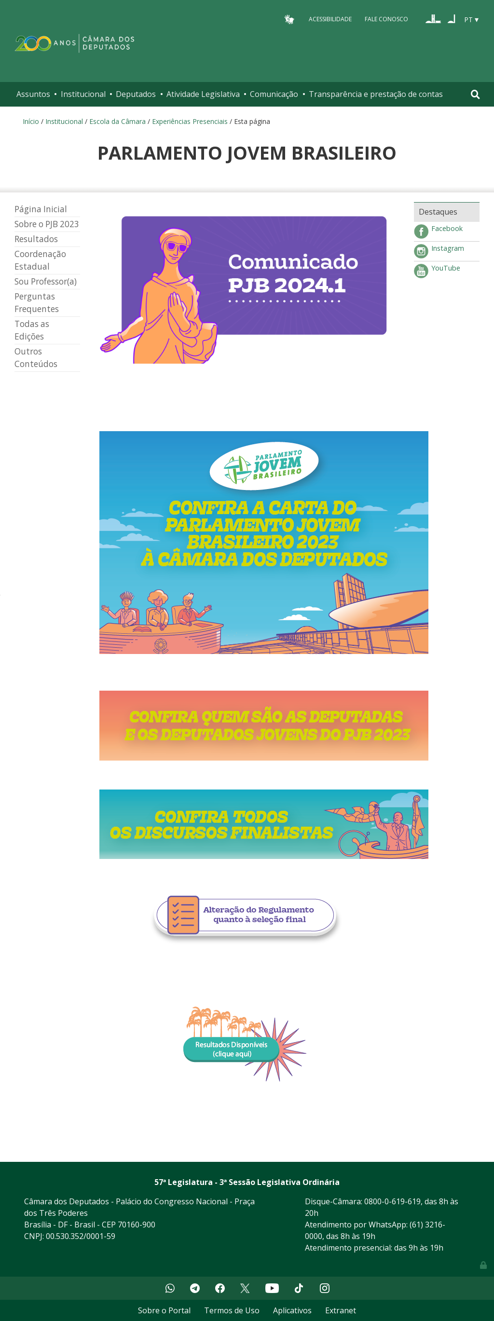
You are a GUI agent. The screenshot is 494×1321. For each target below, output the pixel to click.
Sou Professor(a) (45, 281)
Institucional (83, 94)
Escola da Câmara (117, 121)
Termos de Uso (232, 1310)
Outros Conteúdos (35, 357)
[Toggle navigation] (475, 94)
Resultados (36, 239)
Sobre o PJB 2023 (46, 224)
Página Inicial (40, 209)
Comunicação (274, 94)
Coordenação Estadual (40, 260)
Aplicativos (292, 1310)
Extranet (340, 1310)
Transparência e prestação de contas (376, 94)
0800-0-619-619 (392, 1201)
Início (31, 121)
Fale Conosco (386, 19)
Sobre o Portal (164, 1310)
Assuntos (33, 94)
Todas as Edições (31, 330)
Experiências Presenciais (190, 121)
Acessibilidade (330, 19)
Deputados (136, 94)
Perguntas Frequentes (36, 302)
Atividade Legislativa (203, 94)
